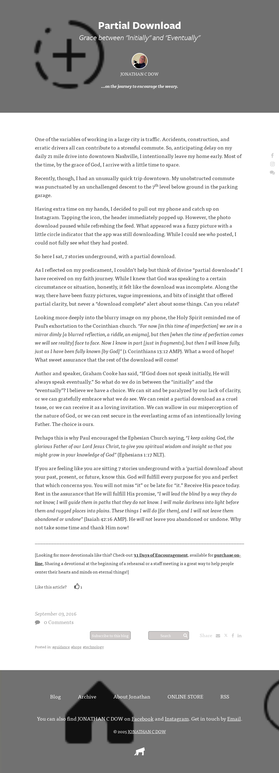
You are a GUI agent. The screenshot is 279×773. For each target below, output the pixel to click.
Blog (55, 696)
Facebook (143, 718)
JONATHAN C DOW (139, 73)
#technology (93, 647)
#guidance (61, 647)
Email (234, 718)
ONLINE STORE (185, 696)
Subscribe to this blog (110, 635)
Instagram (177, 718)
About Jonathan (131, 696)
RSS (224, 696)
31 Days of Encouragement (161, 554)
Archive (87, 696)
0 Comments (59, 621)
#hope (76, 647)
